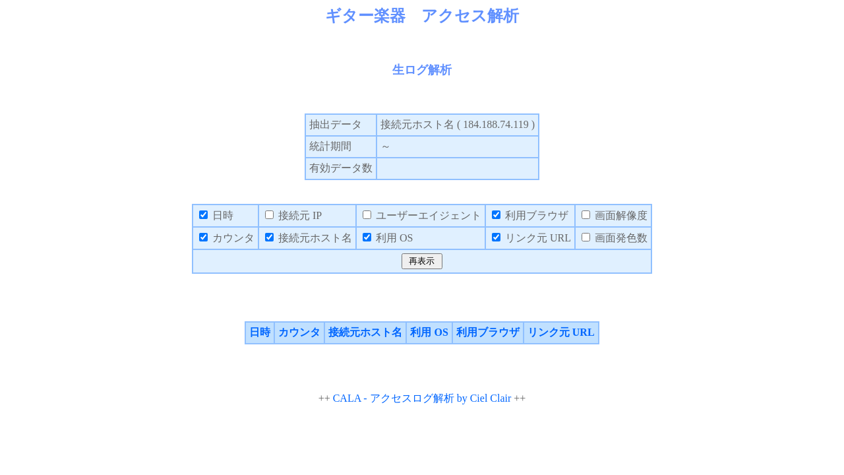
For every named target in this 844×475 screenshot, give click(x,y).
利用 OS (429, 332)
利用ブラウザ (488, 332)
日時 (259, 332)
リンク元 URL (561, 332)
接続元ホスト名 (365, 332)
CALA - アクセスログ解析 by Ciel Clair (422, 398)
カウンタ (299, 332)
